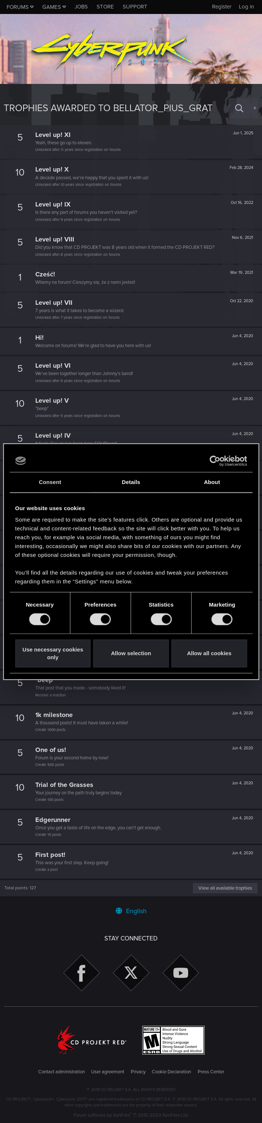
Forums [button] (18, 7)
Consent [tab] (50, 482)
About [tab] (212, 482)
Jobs (81, 6)
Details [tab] (131, 482)
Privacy (138, 1072)
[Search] (239, 108)
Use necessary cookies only (52, 653)
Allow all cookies (209, 653)
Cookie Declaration (171, 1072)
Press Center (211, 1072)
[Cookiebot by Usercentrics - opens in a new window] (215, 460)
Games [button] (51, 7)
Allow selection (131, 653)
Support (135, 6)
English (131, 911)
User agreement (107, 1072)
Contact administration (61, 1072)
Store (105, 6)
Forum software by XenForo (131, 1115)
